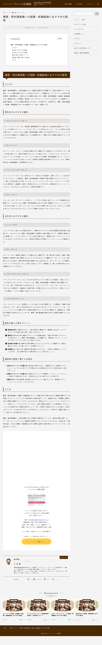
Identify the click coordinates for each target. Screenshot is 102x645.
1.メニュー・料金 (79, 19)
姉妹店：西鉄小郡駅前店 (81, 53)
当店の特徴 (68, 4)
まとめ (14, 60)
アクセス (90, 4)
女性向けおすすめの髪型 (19, 52)
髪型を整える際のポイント (20, 55)
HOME (5, 628)
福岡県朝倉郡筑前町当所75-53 (39, 520)
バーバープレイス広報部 (17, 4)
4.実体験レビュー (79, 34)
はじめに (15, 48)
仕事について (16, 12)
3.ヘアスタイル (79, 29)
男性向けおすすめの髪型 (19, 50)
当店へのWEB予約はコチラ (82, 48)
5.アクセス (77, 38)
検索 (97, 13)
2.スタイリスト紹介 (80, 24)
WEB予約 (79, 4)
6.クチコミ (77, 43)
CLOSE (59, 38)
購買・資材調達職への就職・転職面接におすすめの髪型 (29, 45)
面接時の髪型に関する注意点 (21, 57)
